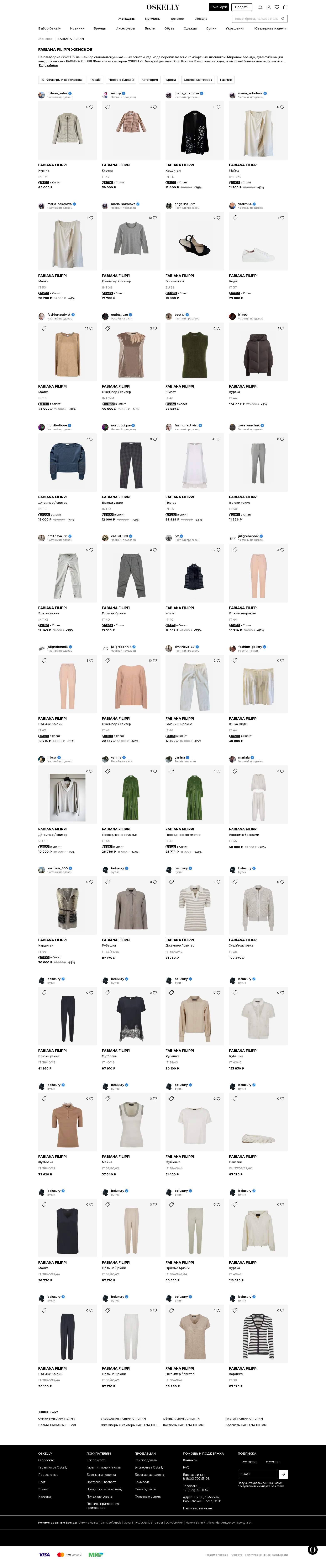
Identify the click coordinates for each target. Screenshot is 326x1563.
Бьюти (150, 28)
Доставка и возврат (101, 1482)
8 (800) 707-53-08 (196, 1479)
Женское (45, 39)
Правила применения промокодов (102, 1506)
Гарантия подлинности (103, 1467)
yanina (116, 757)
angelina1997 (185, 204)
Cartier (158, 1522)
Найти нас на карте (197, 1508)
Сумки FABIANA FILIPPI (56, 1419)
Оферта (236, 1554)
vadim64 (245, 204)
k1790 (242, 315)
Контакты (190, 1460)
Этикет (43, 1489)
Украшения (235, 28)
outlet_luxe (119, 315)
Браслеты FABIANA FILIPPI (246, 1425)
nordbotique (57, 425)
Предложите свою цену (104, 1489)
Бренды (100, 28)
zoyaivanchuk (249, 425)
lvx (177, 536)
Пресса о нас (48, 1475)
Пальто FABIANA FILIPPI (57, 1425)
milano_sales (57, 93)
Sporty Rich (244, 1522)
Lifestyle (200, 19)
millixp (116, 93)
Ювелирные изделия (270, 28)
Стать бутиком (145, 1489)
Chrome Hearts (88, 1522)
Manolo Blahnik (195, 1522)
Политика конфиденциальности (266, 1554)
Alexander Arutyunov (221, 1522)
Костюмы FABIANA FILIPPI (183, 1425)
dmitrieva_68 (57, 536)
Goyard (128, 1522)
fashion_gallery (250, 647)
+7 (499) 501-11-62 (196, 1490)
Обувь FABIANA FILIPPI (181, 1419)
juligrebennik (248, 536)
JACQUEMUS (144, 1522)
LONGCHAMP (174, 1522)
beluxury (117, 868)
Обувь (169, 28)
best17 (180, 315)
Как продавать (146, 1460)
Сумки (211, 28)
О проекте (46, 1460)
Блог (41, 1482)
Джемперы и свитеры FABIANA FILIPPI (131, 1425)
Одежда (190, 28)
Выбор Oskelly (49, 28)
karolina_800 (57, 868)
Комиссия (142, 1482)
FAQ (186, 1467)
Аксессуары (125, 28)
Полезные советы (99, 1496)
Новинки (77, 28)
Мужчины (152, 19)
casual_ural (119, 536)
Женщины (126, 19)
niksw (52, 757)
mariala (244, 757)
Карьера (44, 1496)
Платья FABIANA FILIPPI (244, 1419)
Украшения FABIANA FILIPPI (123, 1419)
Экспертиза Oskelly (149, 1467)
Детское (177, 19)
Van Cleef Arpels (111, 1522)
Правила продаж (217, 1554)
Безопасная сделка (101, 1475)
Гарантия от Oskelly (52, 1467)
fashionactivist (58, 315)
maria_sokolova (187, 93)
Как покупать (96, 1460)
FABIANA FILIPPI (52, 165)
